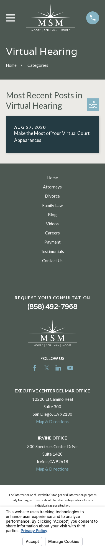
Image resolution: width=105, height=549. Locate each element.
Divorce (52, 195)
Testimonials (52, 251)
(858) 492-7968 (52, 306)
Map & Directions (52, 421)
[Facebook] (35, 368)
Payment (52, 241)
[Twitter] (47, 368)
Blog (52, 214)
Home (52, 177)
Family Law (52, 205)
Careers (52, 232)
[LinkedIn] (58, 368)
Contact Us (52, 260)
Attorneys (52, 186)
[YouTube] (70, 368)
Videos (52, 223)
